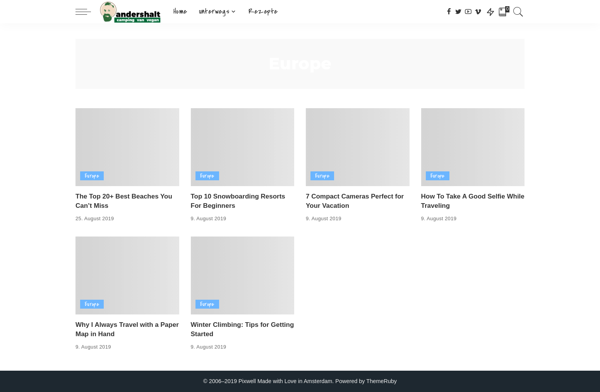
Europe (92, 176)
